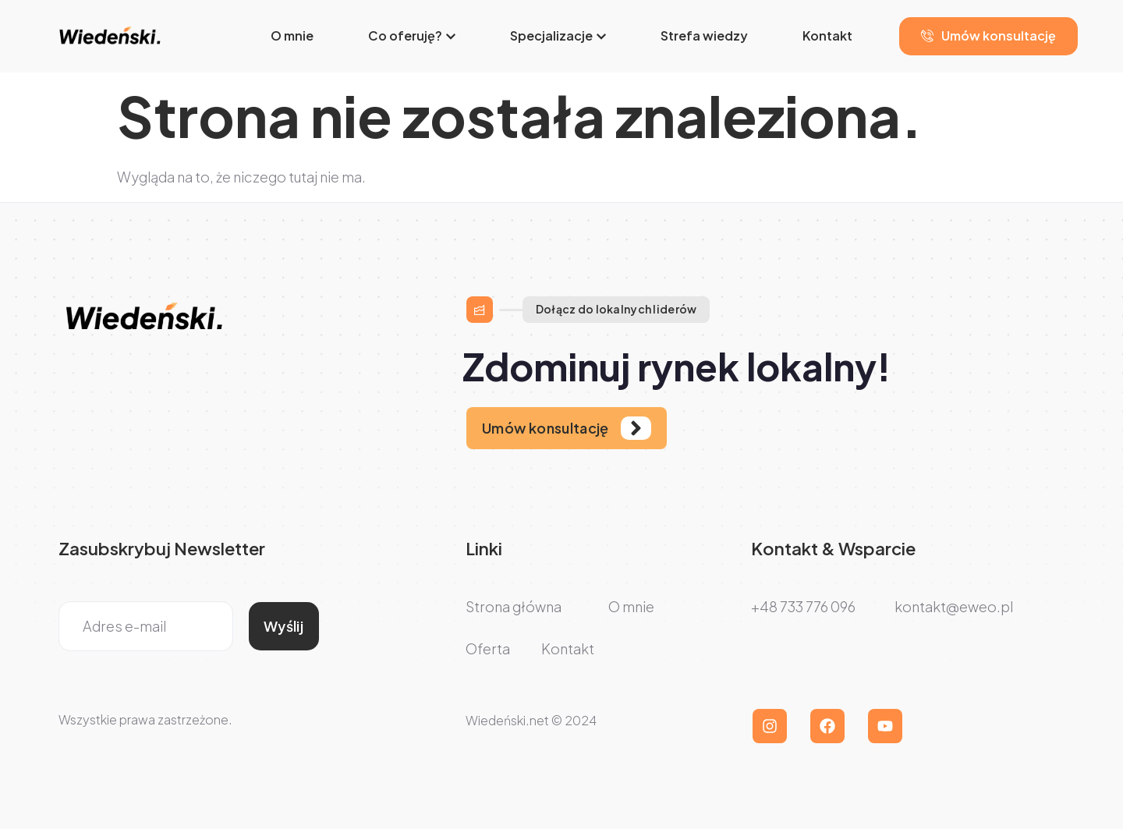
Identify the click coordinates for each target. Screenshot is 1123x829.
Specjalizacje (558, 35)
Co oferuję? (411, 35)
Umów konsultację (988, 35)
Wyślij (283, 626)
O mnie (292, 35)
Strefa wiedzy (704, 35)
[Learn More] (566, 428)
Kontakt (827, 35)
